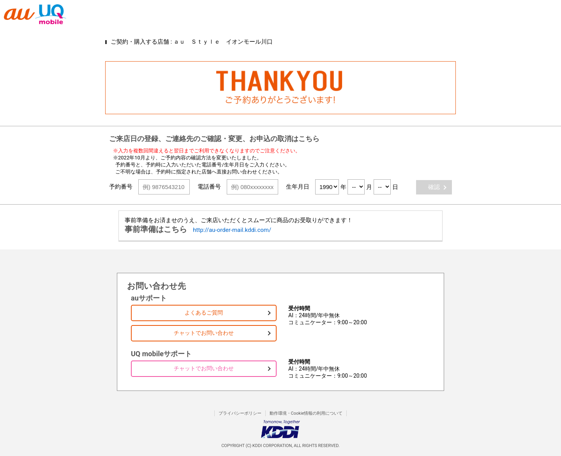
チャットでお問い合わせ (204, 333)
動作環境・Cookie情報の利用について (306, 413)
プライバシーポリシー (240, 413)
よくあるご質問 (204, 312)
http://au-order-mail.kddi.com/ (232, 229)
